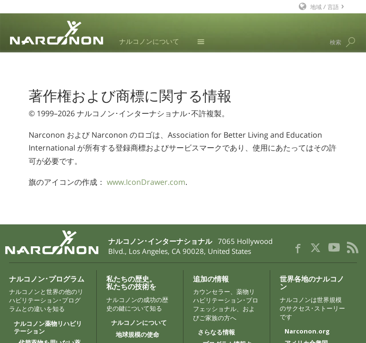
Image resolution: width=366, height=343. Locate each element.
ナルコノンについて (149, 41)
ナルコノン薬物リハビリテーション (48, 327)
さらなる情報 (216, 332)
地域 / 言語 (324, 6)
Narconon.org (307, 331)
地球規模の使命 (137, 335)
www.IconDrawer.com (146, 182)
